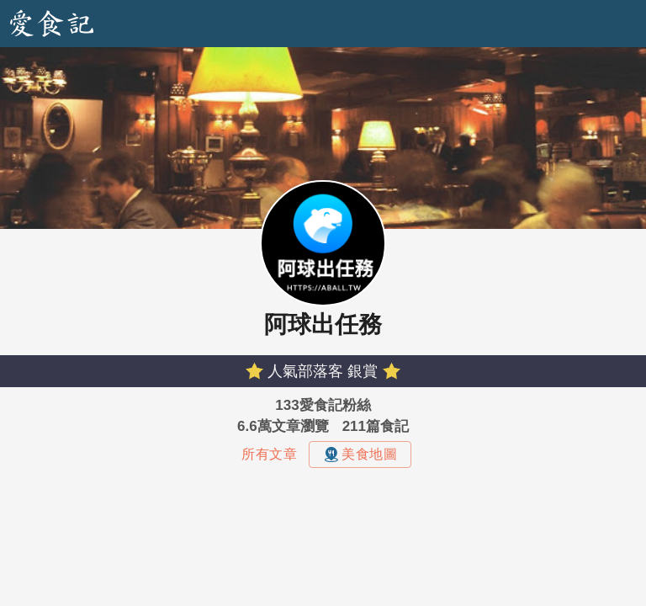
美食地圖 (360, 454)
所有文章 (269, 454)
